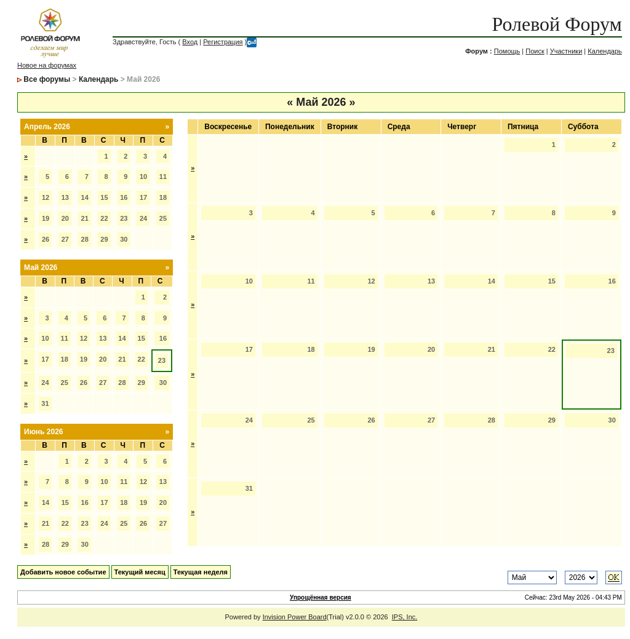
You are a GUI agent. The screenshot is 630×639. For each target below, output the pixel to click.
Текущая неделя (200, 572)
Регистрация (222, 42)
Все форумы (46, 79)
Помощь (507, 51)
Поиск (534, 51)
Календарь (605, 51)
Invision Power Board (295, 617)
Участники (566, 51)
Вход (189, 42)
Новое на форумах (46, 65)
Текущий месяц (139, 572)
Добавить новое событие (63, 572)
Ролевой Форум (556, 24)
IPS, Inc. (405, 617)
